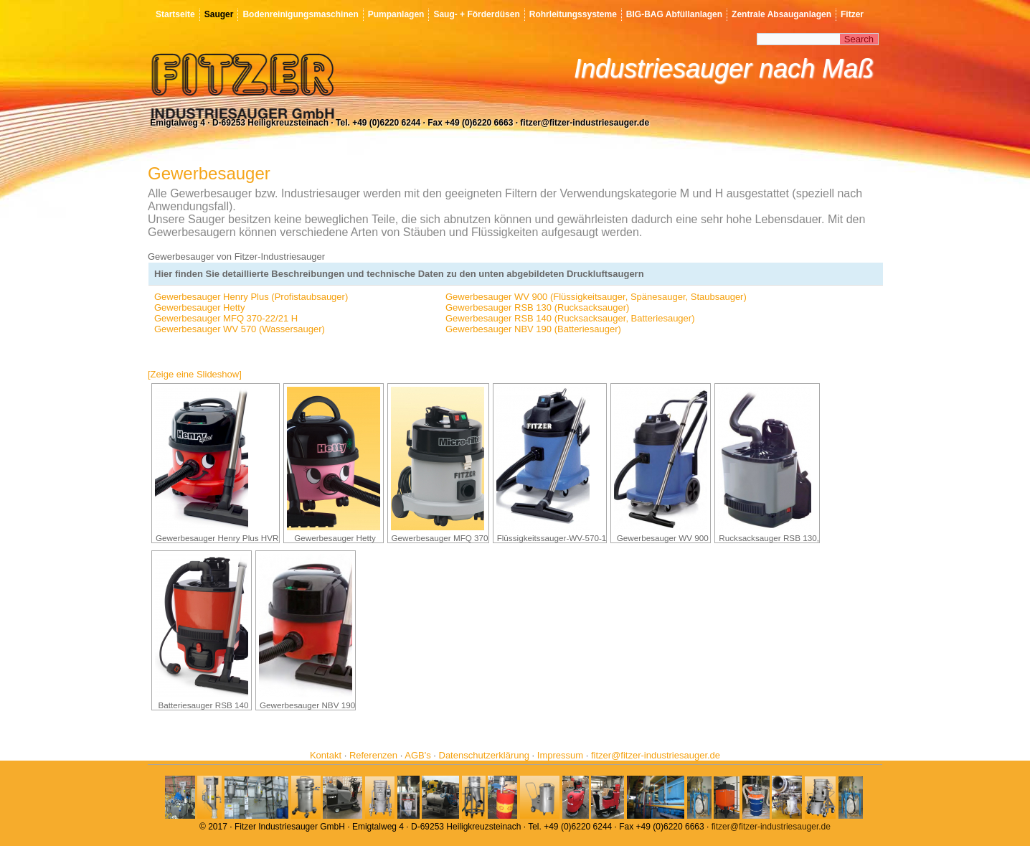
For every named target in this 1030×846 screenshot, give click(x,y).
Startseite (175, 14)
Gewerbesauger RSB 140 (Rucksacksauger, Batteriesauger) (570, 318)
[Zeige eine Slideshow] (195, 374)
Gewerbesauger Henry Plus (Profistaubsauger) (251, 296)
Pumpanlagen (396, 14)
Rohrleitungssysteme (573, 14)
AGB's (417, 755)
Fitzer (852, 14)
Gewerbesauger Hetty (199, 307)
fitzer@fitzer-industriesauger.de (655, 755)
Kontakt (325, 755)
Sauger (219, 14)
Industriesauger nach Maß (724, 68)
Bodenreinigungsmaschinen (300, 14)
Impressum (560, 755)
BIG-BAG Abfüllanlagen (674, 14)
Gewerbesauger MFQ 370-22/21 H (226, 318)
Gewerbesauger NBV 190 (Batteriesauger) (533, 329)
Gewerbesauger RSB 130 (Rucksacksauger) (537, 307)
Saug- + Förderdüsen (476, 14)
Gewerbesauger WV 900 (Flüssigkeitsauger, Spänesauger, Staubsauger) (596, 296)
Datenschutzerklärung (484, 755)
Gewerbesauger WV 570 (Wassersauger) (239, 329)
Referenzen (373, 755)
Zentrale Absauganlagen (781, 14)
